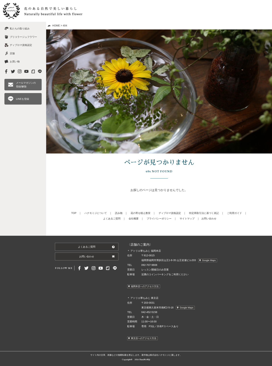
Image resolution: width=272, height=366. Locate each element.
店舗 (12, 53)
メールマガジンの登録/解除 (26, 84)
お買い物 (15, 61)
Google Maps (209, 260)
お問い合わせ (208, 218)
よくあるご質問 (111, 218)
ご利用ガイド (234, 213)
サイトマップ (187, 218)
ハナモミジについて (96, 213)
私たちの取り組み (20, 28)
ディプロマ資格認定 (170, 213)
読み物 (118, 213)
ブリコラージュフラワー (23, 36)
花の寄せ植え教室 (140, 213)
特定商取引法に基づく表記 (204, 213)
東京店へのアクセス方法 (143, 338)
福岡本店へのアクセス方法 (145, 286)
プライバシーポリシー (159, 218)
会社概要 (134, 218)
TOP (73, 213)
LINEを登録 (22, 98)
